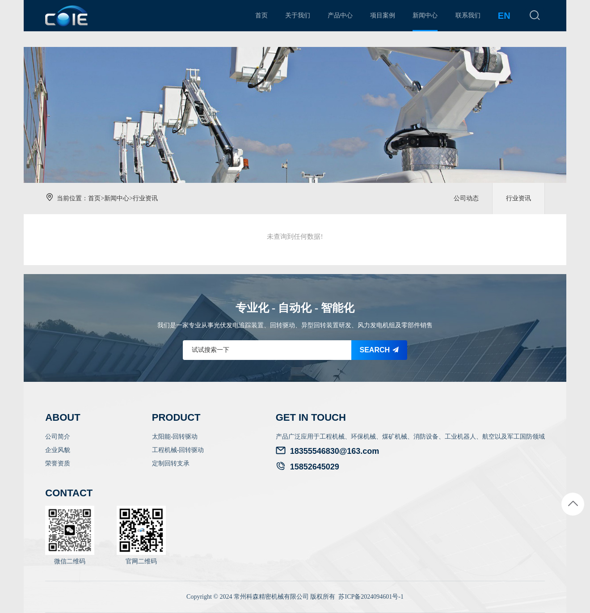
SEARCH (379, 350)
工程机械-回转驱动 (178, 450)
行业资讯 (145, 198)
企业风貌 (57, 450)
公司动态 (466, 198)
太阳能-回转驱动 (175, 436)
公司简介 (57, 436)
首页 (94, 198)
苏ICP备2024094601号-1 (370, 596)
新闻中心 (116, 198)
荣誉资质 (57, 463)
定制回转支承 (171, 463)
